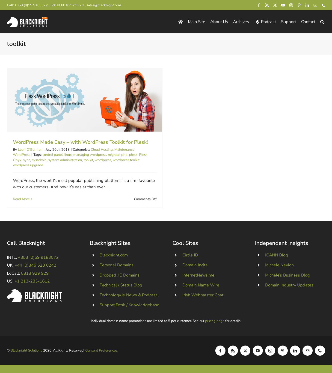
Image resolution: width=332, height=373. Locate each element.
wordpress (103, 160)
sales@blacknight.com (103, 5)
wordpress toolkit (126, 160)
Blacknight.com (114, 254)
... (107, 187)
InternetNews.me (198, 274)
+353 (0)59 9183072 (31, 5)
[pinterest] (299, 5)
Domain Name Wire (200, 284)
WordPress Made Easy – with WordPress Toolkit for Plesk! (80, 142)
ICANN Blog (276, 254)
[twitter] (275, 5)
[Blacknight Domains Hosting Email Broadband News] (27, 18)
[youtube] (283, 5)
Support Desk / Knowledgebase (129, 304)
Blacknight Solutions (26, 349)
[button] (322, 22)
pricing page (214, 320)
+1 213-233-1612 (32, 280)
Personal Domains (116, 264)
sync (26, 160)
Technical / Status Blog (121, 284)
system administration (65, 160)
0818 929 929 (72, 5)
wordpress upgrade (28, 165)
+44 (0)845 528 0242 (35, 264)
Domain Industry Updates (289, 284)
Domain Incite (195, 264)
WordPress (21, 154)
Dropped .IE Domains (119, 274)
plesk (133, 154)
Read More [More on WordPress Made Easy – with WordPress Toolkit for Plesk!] (21, 199)
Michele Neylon (279, 264)
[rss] (267, 5)
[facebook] (259, 5)
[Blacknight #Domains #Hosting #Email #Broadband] (34, 290)
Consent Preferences (101, 349)
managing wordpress (89, 154)
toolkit (88, 160)
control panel (52, 154)
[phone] (323, 5)
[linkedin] (307, 5)
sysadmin (39, 160)
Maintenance (124, 149)
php (124, 154)
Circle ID (190, 254)
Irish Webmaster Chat (202, 294)
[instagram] (291, 5)
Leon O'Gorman (30, 149)
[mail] (315, 5)
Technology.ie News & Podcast (128, 294)
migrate (114, 154)
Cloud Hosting (102, 149)
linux (68, 154)
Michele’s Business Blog (287, 274)
